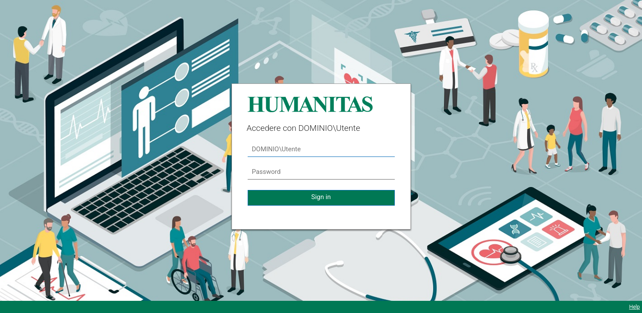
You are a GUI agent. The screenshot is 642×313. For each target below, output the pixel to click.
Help (634, 307)
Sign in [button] (321, 197)
